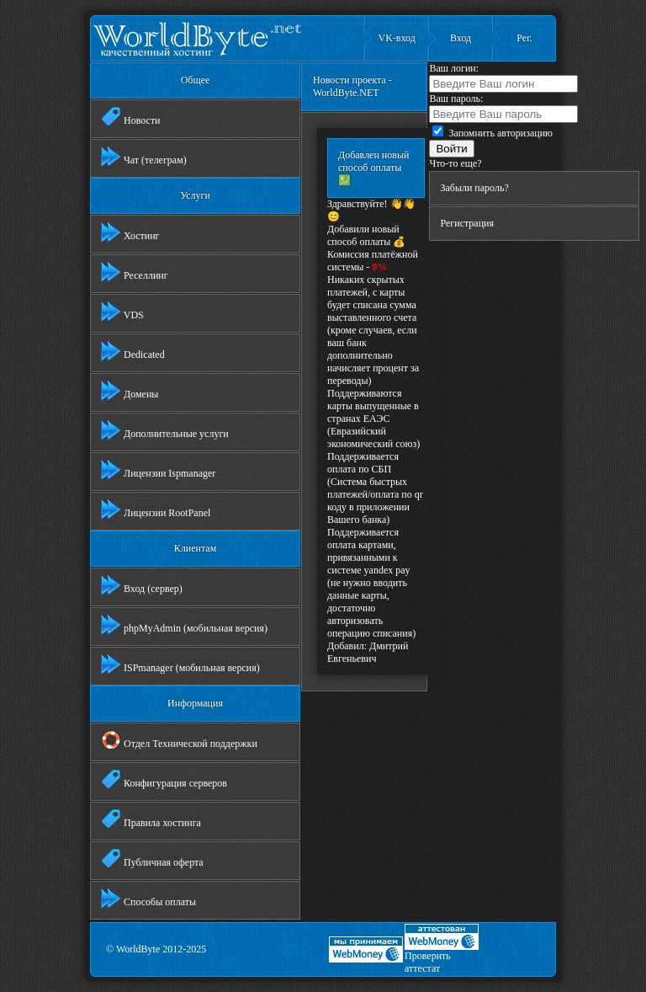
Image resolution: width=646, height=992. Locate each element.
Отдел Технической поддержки (179, 740)
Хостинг (130, 232)
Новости (131, 117)
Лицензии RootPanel (155, 509)
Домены (129, 391)
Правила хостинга (151, 819)
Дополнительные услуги (165, 430)
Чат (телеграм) (144, 157)
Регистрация (467, 223)
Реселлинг (134, 272)
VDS (122, 311)
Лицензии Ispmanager (158, 470)
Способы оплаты (148, 898)
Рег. (524, 38)
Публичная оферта (152, 859)
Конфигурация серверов (164, 780)
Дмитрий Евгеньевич (367, 652)
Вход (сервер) (142, 585)
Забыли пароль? (474, 188)
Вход (460, 38)
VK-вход (397, 38)
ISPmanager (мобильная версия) (180, 664)
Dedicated (133, 351)
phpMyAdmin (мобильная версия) (184, 625)
